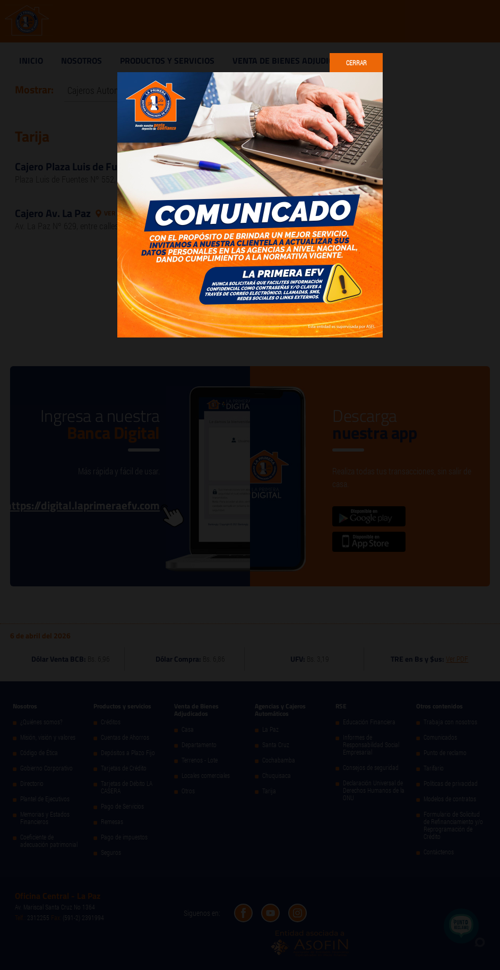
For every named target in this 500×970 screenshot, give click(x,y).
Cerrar (356, 62)
